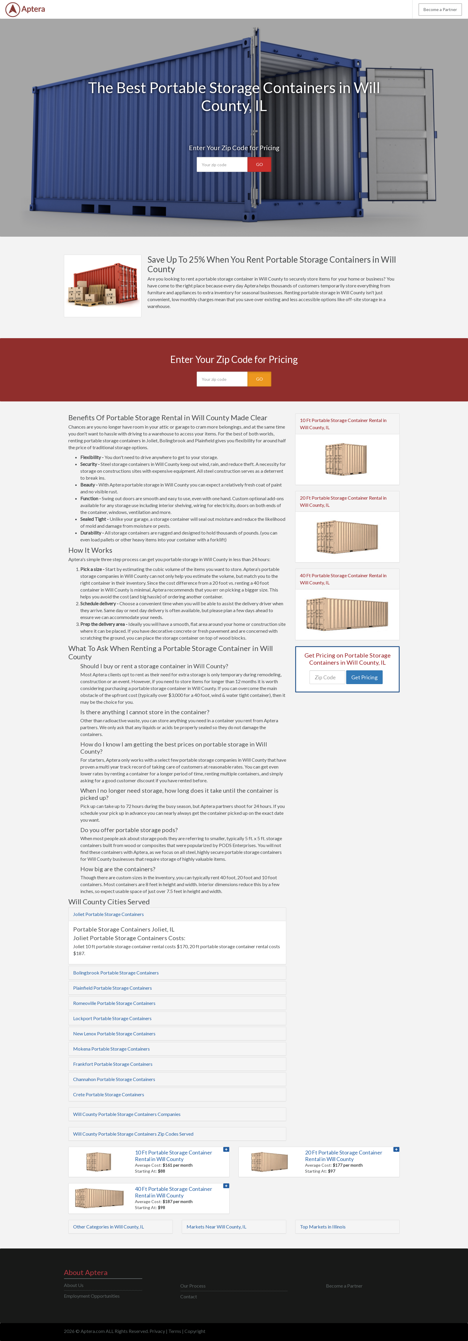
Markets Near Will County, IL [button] (216, 1226)
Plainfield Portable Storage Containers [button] (112, 988)
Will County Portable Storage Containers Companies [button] (127, 1114)
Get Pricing (364, 677)
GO (259, 164)
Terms (174, 1331)
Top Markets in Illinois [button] (323, 1226)
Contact (188, 1296)
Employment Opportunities (92, 1296)
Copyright (194, 1331)
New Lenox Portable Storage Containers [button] (114, 1033)
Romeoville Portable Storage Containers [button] (114, 1003)
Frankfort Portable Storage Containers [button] (113, 1064)
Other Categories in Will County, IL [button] (108, 1226)
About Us (74, 1285)
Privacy (157, 1331)
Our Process (193, 1285)
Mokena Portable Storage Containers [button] (111, 1048)
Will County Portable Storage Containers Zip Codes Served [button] (133, 1134)
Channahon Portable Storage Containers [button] (114, 1079)
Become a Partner (440, 9)
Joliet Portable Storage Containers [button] (108, 914)
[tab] (177, 914)
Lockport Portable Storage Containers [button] (112, 1018)
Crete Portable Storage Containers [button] (108, 1094)
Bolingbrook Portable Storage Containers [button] (116, 972)
